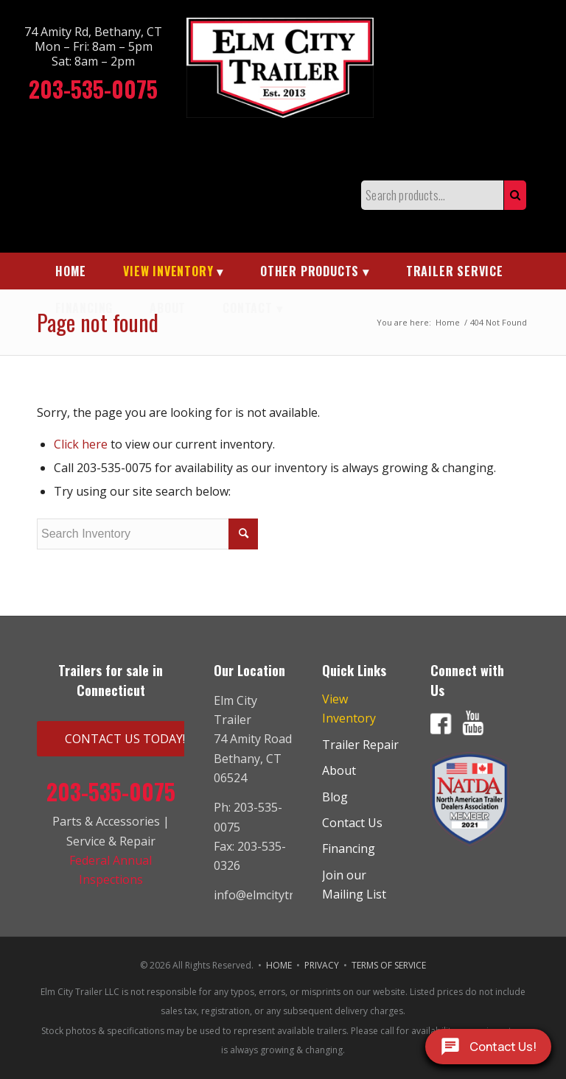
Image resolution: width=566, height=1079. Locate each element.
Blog (335, 797)
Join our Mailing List (354, 884)
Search (515, 195)
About (339, 770)
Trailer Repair (360, 745)
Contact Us (352, 823)
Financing (348, 848)
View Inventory (349, 708)
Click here (81, 444)
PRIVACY (321, 965)
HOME (279, 965)
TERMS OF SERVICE (389, 965)
